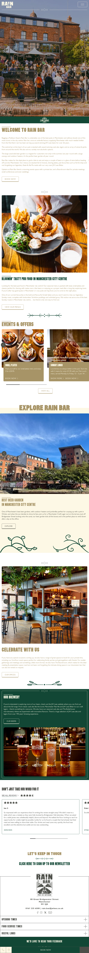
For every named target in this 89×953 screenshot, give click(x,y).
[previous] (5, 230)
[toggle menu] (82, 4)
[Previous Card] (3, 345)
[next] (2, 114)
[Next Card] (84, 345)
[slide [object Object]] (4, 113)
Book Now (45, 950)
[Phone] (3, 950)
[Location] (9, 950)
